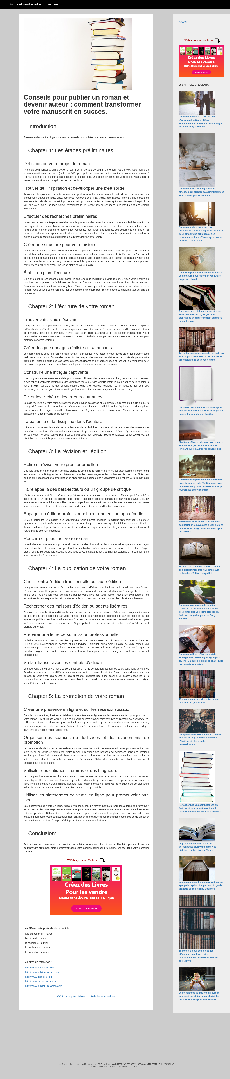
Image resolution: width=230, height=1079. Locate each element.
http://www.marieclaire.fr (38, 976)
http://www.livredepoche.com (41, 981)
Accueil (183, 21)
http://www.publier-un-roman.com (43, 986)
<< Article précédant (71, 996)
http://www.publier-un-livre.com (42, 972)
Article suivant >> (103, 996)
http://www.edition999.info (39, 967)
